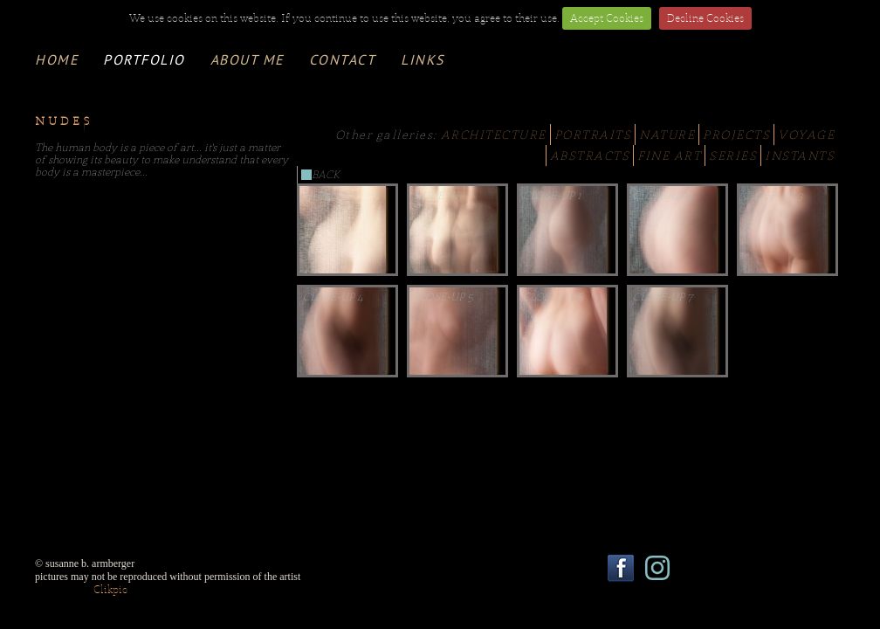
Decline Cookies (705, 18)
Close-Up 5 (443, 297)
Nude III (436, 196)
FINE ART (669, 155)
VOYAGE (806, 135)
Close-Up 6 (553, 297)
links (422, 59)
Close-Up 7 (662, 297)
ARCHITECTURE (494, 135)
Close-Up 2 (662, 196)
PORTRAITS (593, 135)
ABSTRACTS (590, 155)
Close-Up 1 (552, 196)
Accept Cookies (606, 18)
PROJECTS (736, 135)
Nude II (324, 196)
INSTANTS (800, 155)
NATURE (667, 135)
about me (247, 59)
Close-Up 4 (333, 297)
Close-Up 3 (773, 196)
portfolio (144, 59)
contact (342, 59)
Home (56, 59)
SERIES (733, 155)
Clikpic (110, 590)
